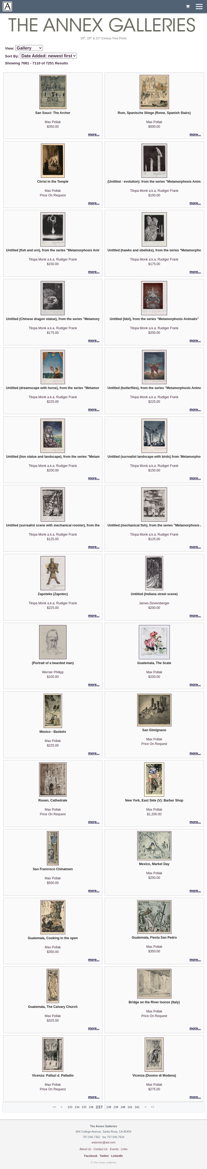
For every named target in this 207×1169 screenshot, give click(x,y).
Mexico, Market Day (154, 864)
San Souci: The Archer (52, 113)
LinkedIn (117, 1155)
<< (54, 1107)
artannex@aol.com (103, 1142)
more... (93, 134)
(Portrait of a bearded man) (53, 663)
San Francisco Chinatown (53, 869)
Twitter (104, 1155)
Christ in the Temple (52, 181)
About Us (85, 1149)
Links (124, 1149)
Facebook (90, 1155)
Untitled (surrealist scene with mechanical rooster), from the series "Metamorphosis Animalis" (52, 525)
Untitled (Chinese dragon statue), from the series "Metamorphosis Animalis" (52, 319)
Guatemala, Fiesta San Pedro (154, 937)
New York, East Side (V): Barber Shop (154, 800)
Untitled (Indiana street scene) (154, 594)
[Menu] (199, 6)
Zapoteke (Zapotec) (53, 594)
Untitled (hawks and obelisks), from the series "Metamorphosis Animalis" (154, 250)
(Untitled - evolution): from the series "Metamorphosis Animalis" (154, 181)
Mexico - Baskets (53, 732)
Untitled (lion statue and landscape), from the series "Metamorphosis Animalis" (52, 457)
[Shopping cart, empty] (188, 7)
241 (130, 1107)
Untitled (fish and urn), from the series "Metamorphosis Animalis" (52, 250)
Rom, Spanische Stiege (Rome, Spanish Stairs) (154, 113)
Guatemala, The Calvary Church (53, 1007)
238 (108, 1107)
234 (77, 1107)
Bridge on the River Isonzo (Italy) (154, 1002)
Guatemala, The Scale (154, 663)
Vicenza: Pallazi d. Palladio (53, 1075)
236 (91, 1107)
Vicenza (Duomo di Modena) (154, 1075)
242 (137, 1107)
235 (84, 1107)
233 (70, 1107)
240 (122, 1107)
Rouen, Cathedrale (52, 800)
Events (114, 1149)
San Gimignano (154, 730)
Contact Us (101, 1149)
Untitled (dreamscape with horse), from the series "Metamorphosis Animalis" (52, 388)
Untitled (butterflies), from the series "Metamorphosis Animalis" (154, 388)
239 (115, 1107)
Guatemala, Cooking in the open (53, 938)
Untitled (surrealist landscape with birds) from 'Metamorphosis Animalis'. (154, 457)
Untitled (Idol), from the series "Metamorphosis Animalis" (154, 319)
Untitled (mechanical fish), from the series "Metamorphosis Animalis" (154, 525)
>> (152, 1107)
